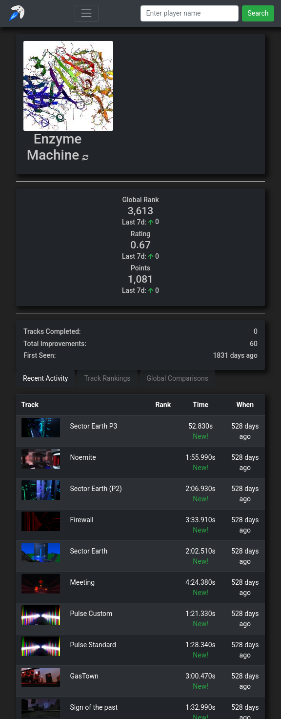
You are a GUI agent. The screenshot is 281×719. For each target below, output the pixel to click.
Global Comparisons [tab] (177, 378)
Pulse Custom (91, 613)
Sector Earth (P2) (96, 489)
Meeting (82, 582)
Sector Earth (89, 551)
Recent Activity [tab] (45, 378)
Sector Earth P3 (94, 426)
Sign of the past (94, 707)
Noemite (83, 457)
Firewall (82, 520)
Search (257, 13)
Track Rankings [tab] (107, 378)
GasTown (84, 676)
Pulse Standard (93, 645)
